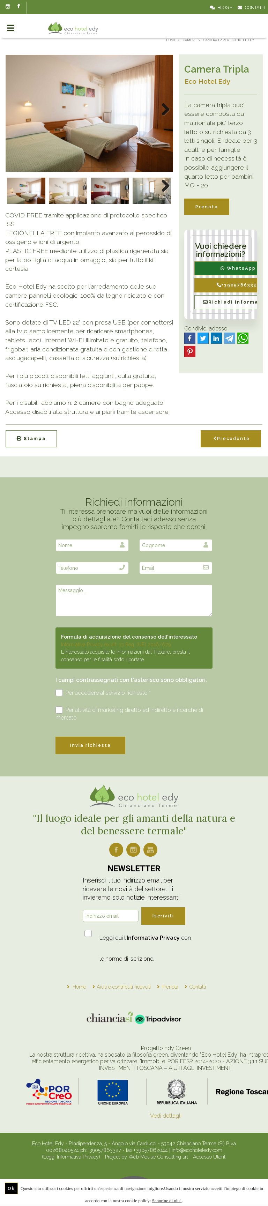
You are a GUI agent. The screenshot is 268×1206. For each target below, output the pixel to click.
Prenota (206, 206)
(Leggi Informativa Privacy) (72, 1157)
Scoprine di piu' (167, 1200)
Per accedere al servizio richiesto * (103, 693)
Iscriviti (163, 915)
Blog (219, 7)
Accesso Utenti (209, 1157)
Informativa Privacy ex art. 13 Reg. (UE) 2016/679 (116, 644)
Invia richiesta (90, 745)
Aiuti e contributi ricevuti (124, 987)
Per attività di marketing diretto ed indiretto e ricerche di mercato (129, 713)
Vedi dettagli (165, 1115)
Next (164, 196)
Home (79, 987)
